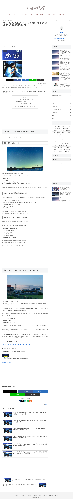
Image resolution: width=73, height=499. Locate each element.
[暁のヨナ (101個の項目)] (54, 126)
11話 (29, 344)
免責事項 (49, 495)
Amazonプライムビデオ (7, 362)
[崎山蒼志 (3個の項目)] (57, 140)
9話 (23, 344)
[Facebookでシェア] (17, 80)
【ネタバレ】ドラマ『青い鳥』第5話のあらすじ (24, 99)
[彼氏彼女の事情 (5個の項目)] (55, 136)
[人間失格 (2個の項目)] (68, 144)
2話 (5, 344)
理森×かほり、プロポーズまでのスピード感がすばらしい (26, 106)
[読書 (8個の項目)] (69, 132)
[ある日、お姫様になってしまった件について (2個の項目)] (61, 142)
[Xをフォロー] (22, 401)
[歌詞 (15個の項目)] (54, 132)
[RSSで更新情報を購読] (30, 401)
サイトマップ (22, 495)
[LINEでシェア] (32, 80)
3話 (8, 344)
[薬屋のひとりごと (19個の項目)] (66, 128)
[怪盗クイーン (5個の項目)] (62, 136)
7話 (18, 344)
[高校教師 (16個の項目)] (68, 130)
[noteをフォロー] (25, 401)
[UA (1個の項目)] (61, 149)
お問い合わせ (54, 495)
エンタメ (4, 386)
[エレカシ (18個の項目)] (63, 130)
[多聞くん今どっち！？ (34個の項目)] (62, 126)
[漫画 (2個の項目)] (68, 147)
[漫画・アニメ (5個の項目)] (67, 134)
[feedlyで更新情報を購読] (28, 401)
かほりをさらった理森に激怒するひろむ (23, 103)
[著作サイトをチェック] (20, 401)
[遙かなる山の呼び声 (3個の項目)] (66, 138)
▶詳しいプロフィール (59, 38)
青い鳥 (13, 386)
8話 (20, 344)
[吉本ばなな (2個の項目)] (62, 146)
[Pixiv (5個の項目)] (54, 134)
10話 (26, 344)
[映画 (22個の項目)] (69, 126)
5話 (13, 344)
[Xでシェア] (10, 80)
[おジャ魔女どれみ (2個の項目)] (62, 147)
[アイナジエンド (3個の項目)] (56, 138)
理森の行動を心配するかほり (21, 101)
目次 (24, 97)
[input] (61, 20)
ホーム (17, 495)
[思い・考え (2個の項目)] (55, 144)
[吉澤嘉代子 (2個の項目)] (55, 146)
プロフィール (28, 495)
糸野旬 (61, 32)
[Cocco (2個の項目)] (54, 147)
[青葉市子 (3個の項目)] (68, 136)
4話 (10, 344)
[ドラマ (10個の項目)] (64, 132)
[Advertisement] (25, 36)
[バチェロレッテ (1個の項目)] (60, 151)
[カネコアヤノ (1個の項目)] (55, 149)
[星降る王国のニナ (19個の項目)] (56, 130)
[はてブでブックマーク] (25, 80)
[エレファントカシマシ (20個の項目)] (57, 128)
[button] (40, 80)
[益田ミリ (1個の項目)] (54, 151)
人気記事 (44, 495)
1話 (3, 344)
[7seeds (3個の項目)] (66, 140)
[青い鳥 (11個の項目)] (59, 132)
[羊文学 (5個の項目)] (60, 134)
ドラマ (8, 386)
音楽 (37, 495)
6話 (15, 344)
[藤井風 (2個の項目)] (62, 144)
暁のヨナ (40, 495)
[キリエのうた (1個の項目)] (68, 151)
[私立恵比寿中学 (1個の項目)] (67, 149)
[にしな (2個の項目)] (68, 146)
